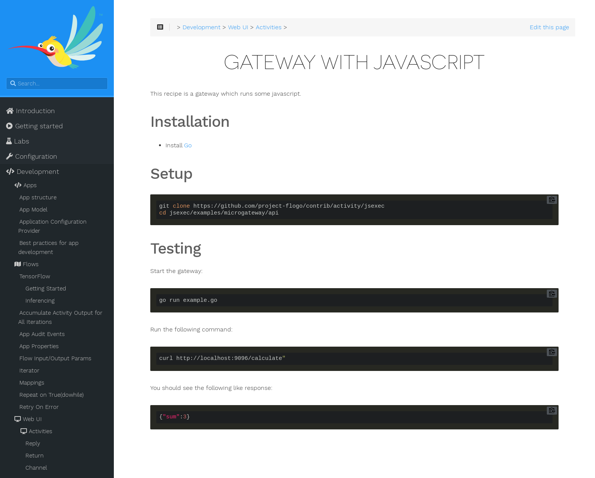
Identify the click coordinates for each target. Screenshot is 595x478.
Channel (36, 467)
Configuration (31, 156)
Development (32, 171)
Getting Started (45, 288)
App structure (38, 197)
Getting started (34, 126)
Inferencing (40, 300)
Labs (17, 141)
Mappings (31, 382)
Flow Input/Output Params (55, 358)
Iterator (29, 370)
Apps (25, 185)
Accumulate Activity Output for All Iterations (60, 317)
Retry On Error (39, 407)
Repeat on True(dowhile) (51, 394)
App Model (33, 209)
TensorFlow (34, 276)
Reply (32, 443)
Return (34, 455)
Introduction (30, 111)
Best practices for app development (48, 248)
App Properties (39, 346)
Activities (35, 431)
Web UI (27, 419)
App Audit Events (42, 334)
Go (188, 145)
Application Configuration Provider (52, 226)
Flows (26, 264)
